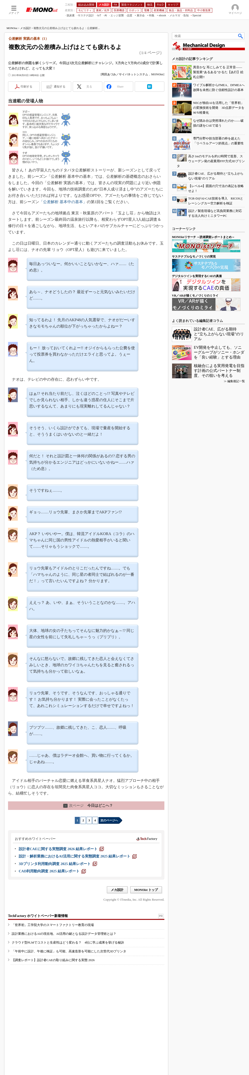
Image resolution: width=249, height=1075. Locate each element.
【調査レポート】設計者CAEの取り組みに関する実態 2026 (53, 960)
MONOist (12, 28)
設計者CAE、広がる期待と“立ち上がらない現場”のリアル (219, 334)
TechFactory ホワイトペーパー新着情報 (38, 916)
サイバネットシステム (133, 74)
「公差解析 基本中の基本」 (63, 202)
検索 (240, 35)
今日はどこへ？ (88, 805)
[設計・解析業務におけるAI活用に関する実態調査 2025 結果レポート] (78, 856)
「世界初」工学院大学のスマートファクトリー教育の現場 (53, 925)
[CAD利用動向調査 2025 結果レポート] (52, 871)
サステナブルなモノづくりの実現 (194, 256)
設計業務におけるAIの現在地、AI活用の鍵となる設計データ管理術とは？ (64, 934)
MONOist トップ (146, 890)
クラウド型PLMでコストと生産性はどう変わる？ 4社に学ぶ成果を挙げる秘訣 (68, 942)
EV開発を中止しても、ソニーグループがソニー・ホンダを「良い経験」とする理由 (219, 352)
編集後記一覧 (236, 381)
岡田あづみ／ (110, 74)
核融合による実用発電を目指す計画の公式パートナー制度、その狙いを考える (219, 371)
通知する (59, 86)
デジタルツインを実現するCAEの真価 (197, 276)
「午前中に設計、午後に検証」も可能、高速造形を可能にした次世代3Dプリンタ (69, 951)
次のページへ (109, 820)
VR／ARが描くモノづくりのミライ (195, 295)
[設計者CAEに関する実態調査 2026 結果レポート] (61, 849)
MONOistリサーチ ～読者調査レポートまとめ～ (203, 237)
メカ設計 (25, 28)
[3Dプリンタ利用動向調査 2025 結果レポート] (58, 864)
